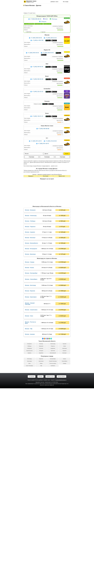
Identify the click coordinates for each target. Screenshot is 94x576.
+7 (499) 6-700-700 (37, 40)
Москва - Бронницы (30, 441)
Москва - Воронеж (30, 478)
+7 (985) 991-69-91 (43, 143)
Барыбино (41, 540)
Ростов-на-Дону (53, 551)
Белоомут (65, 540)
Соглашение (31, 564)
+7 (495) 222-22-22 (37, 91)
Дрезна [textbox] (46, 153)
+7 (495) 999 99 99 (37, 66)
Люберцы (29, 533)
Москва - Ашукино (30, 419)
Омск (29, 551)
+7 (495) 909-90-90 (37, 79)
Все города (65, 1)
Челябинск (53, 553)
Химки (64, 533)
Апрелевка (64, 536)
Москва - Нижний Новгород (30, 491)
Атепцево (41, 538)
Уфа (41, 553)
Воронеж (41, 546)
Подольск (53, 533)
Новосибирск (64, 548)
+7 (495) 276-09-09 (51, 141)
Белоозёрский (53, 540)
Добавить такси (54, 1)
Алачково (41, 536)
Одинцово (41, 533)
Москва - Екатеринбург (31, 460)
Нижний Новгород (53, 548)
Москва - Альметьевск (31, 497)
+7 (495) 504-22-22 (51, 38)
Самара (64, 551)
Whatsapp (53, 19)
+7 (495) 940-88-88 (43, 128)
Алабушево (29, 536)
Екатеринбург (53, 546)
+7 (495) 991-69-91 (36, 141)
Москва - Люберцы (30, 408)
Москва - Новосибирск (31, 467)
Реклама (40, 564)
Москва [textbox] (27, 153)
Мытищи (41, 531)
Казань (64, 546)
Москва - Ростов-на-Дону (30, 510)
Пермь (41, 551)
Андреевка (53, 536)
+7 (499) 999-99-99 (48, 52)
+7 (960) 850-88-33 (35, 19)
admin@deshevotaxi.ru (61, 567)
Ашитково (53, 538)
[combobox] (33, 153)
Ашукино (64, 538)
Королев (64, 531)
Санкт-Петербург (29, 553)
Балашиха (29, 531)
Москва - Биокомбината (31, 430)
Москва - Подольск (30, 414)
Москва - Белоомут (30, 425)
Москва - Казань (29, 455)
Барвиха (29, 540)
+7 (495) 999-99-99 (33, 52)
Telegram (42, 21)
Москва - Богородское (31, 436)
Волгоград (29, 546)
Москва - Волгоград (30, 473)
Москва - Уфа (28, 516)
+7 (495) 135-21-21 (37, 116)
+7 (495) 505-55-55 (36, 38)
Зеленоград (52, 531)
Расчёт (66, 153)
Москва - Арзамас (30, 522)
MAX (45, 19)
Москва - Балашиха (30, 397)
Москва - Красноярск (31, 484)
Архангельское (29, 538)
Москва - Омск (29, 503)
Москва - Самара (29, 449)
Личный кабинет (61, 564)
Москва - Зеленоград (31, 403)
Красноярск (41, 548)
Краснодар (29, 548)
